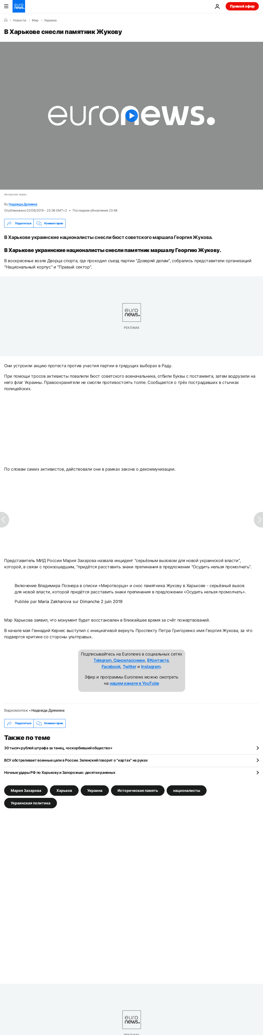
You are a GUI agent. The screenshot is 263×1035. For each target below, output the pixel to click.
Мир (35, 20)
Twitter (129, 666)
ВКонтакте (157, 660)
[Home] (5, 20)
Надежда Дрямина (23, 204)
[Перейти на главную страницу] (19, 6)
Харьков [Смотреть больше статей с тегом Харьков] (64, 790)
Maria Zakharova (54, 601)
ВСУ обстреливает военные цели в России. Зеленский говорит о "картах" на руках (76, 760)
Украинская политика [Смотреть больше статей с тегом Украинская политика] (30, 802)
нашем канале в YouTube (134, 683)
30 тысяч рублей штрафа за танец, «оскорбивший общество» (58, 748)
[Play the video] (131, 116)
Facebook (111, 666)
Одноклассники (128, 660)
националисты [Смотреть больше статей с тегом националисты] (186, 790)
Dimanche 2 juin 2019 (101, 601)
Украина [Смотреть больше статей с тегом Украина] (94, 790)
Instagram (150, 666)
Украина (50, 20)
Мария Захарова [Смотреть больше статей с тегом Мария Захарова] (26, 790)
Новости (19, 20)
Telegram (102, 660)
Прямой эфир (242, 6)
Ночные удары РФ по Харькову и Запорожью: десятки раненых (59, 772)
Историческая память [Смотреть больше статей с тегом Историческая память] (138, 790)
